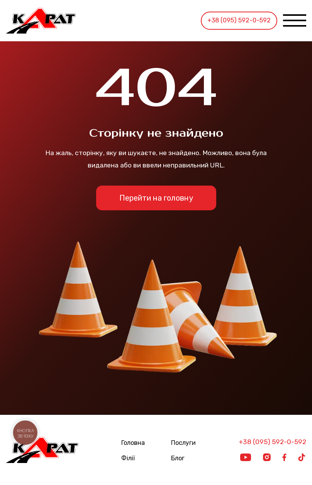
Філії (128, 458)
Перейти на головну (156, 198)
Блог (178, 458)
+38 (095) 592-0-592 (239, 20)
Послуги (183, 443)
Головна (133, 443)
